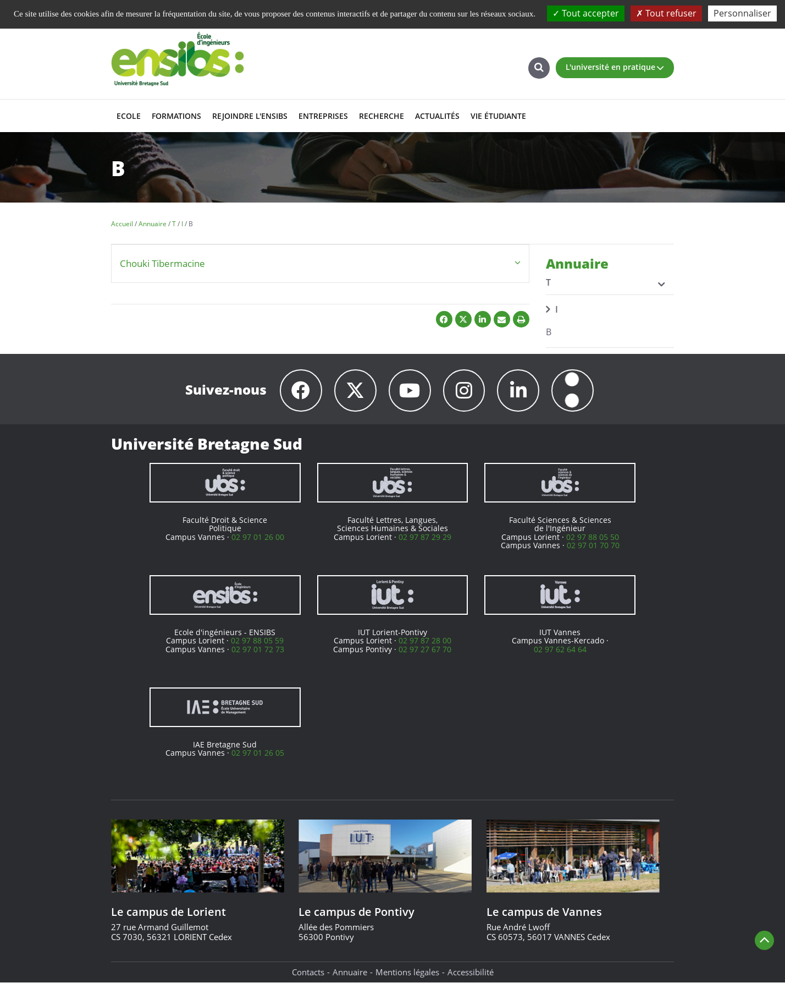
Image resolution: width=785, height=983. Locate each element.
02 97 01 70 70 (593, 545)
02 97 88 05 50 (592, 537)
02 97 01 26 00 (257, 537)
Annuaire (350, 971)
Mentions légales (407, 971)
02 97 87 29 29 (425, 537)
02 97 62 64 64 (560, 649)
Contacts (308, 971)
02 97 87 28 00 (425, 640)
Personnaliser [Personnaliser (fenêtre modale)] (742, 13)
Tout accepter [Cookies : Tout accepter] (585, 13)
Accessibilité (470, 971)
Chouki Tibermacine (162, 263)
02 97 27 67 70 (425, 649)
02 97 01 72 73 (257, 649)
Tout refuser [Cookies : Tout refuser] (666, 13)
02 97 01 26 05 (257, 753)
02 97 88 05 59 (257, 640)
